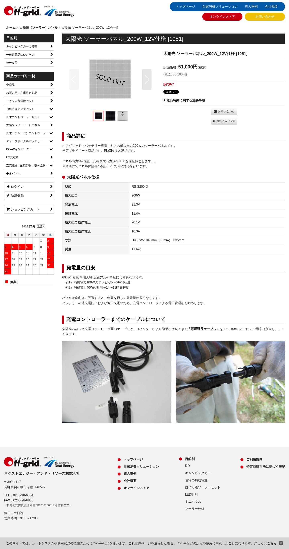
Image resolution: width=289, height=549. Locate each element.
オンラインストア (222, 16)
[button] (74, 79)
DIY (187, 466)
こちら (272, 543)
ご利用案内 (254, 459)
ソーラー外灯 (194, 508)
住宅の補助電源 (196, 480)
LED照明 (191, 494)
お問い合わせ (265, 16)
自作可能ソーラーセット (202, 487)
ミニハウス (193, 501)
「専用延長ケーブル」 (203, 329)
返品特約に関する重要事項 (184, 100)
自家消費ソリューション (220, 6)
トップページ (185, 6)
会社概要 (271, 6)
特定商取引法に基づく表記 (265, 466)
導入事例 (251, 6)
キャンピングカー (198, 473)
